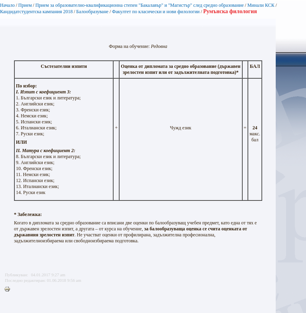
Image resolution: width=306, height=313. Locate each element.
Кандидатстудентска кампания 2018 (36, 11)
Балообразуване (92, 11)
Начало (7, 5)
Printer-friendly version (9, 289)
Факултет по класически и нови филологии (156, 11)
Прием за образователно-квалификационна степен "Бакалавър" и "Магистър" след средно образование (139, 5)
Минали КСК (261, 5)
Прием (25, 5)
